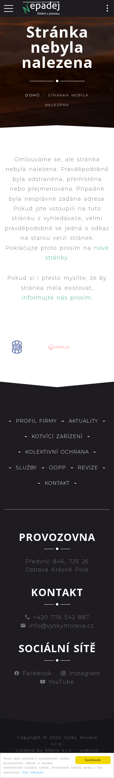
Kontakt (57, 483)
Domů (32, 95)
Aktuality (83, 421)
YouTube (57, 682)
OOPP (57, 468)
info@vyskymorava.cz (57, 625)
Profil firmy (36, 421)
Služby (26, 468)
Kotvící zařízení (57, 436)
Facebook (33, 673)
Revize (88, 468)
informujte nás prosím (56, 297)
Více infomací (33, 773)
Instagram (80, 673)
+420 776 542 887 (57, 617)
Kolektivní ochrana (57, 452)
